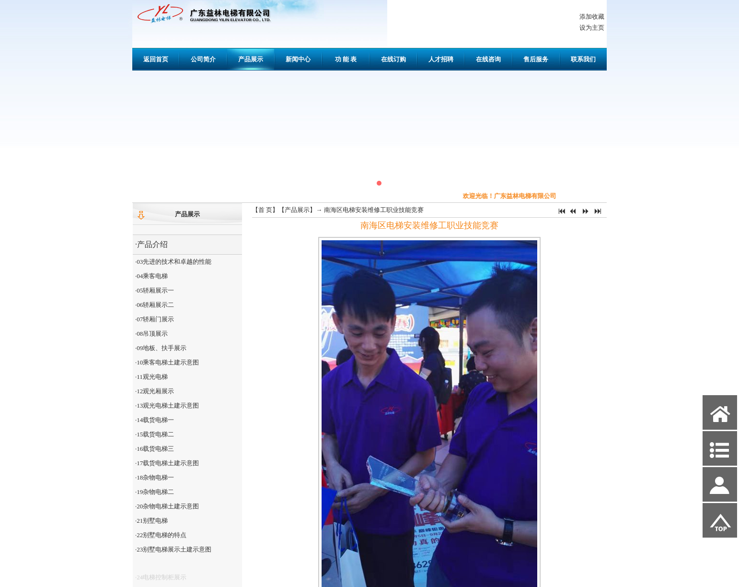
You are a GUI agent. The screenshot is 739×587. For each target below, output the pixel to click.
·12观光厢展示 (154, 391)
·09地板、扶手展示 (160, 348)
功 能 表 (346, 59)
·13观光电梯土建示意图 (167, 405)
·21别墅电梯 (151, 520)
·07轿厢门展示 (154, 319)
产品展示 (250, 59)
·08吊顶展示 (151, 333)
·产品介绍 (151, 244)
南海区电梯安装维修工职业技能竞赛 (374, 209)
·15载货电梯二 (154, 434)
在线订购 (393, 59)
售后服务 (535, 59)
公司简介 (203, 59)
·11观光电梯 (151, 376)
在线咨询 (488, 59)
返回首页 (155, 59)
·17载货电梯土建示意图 (167, 463)
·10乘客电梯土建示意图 (167, 362)
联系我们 (583, 59)
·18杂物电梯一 (154, 477)
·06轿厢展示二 (154, 304)
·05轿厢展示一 (154, 290)
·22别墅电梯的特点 (160, 535)
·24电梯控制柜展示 (160, 579)
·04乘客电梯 (151, 276)
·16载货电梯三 (154, 448)
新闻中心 (298, 59)
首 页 (265, 209)
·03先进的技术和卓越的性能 (173, 261)
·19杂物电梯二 (154, 491)
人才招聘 (440, 59)
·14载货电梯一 (154, 419)
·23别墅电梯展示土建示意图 (173, 549)
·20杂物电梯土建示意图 (167, 506)
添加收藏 (591, 16)
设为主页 (591, 27)
